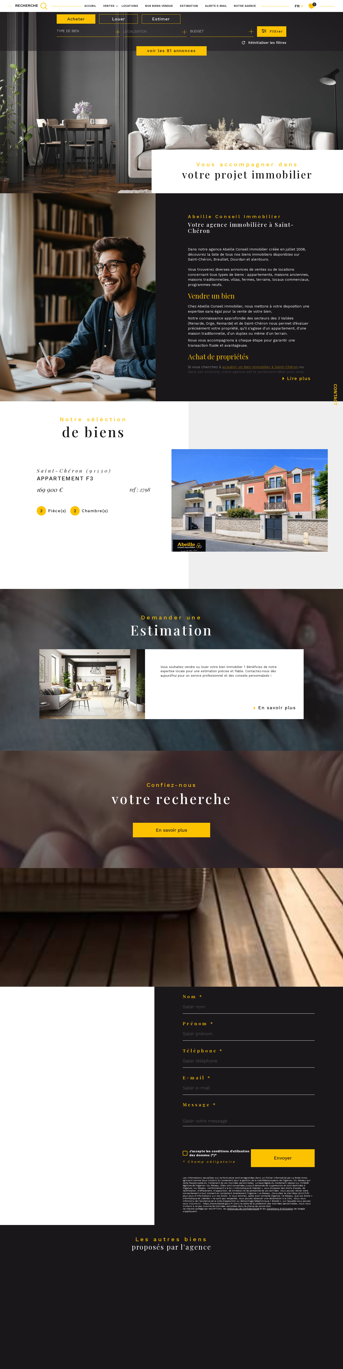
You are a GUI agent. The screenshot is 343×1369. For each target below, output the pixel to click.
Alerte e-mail (216, 6)
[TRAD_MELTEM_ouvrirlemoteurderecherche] (31, 6)
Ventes (108, 6)
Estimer (161, 18)
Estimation (189, 6)
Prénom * (198, 1023)
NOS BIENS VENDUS (159, 6)
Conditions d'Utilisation (280, 1208)
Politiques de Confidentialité (243, 1208)
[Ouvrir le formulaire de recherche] (271, 31)
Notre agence (245, 6)
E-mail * (197, 1077)
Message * (200, 1104)
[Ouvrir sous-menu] (117, 5)
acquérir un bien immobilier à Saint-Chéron (260, 377)
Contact (335, 395)
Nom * (193, 996)
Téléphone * (203, 1050)
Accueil (90, 6)
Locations (130, 6)
